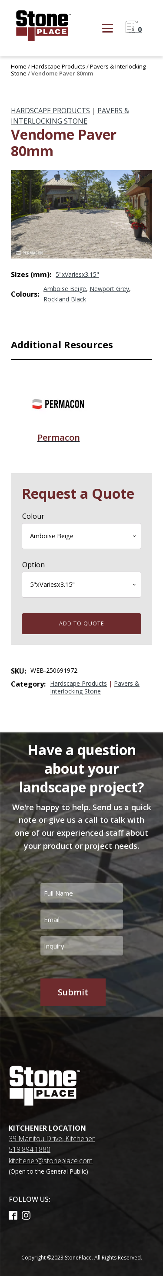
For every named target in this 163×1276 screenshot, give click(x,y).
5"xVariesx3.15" (77, 274)
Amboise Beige (64, 289)
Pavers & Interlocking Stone (95, 687)
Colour (33, 516)
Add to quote (81, 623)
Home (19, 66)
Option (33, 564)
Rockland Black (64, 299)
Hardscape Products (58, 66)
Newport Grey (109, 289)
